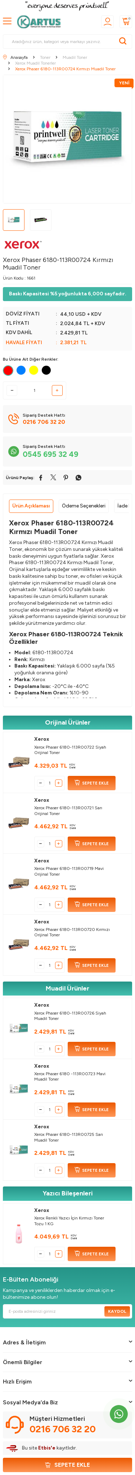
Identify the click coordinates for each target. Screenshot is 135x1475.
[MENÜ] (7, 21)
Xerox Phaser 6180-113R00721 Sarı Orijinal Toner (68, 810)
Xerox (41, 739)
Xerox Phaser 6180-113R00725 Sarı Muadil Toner (68, 1137)
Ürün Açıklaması (31, 506)
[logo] (41, 22)
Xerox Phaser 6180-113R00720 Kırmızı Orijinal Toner (72, 932)
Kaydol (117, 1311)
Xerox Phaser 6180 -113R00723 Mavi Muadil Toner (69, 1076)
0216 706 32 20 (63, 1429)
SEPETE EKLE (92, 783)
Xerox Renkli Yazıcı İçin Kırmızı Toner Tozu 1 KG (69, 1221)
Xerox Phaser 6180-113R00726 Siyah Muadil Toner (70, 1016)
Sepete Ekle (67, 1464)
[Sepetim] (126, 21)
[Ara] (122, 41)
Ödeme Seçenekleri (83, 506)
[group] (67, 139)
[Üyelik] (107, 21)
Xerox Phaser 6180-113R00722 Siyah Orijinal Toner (70, 750)
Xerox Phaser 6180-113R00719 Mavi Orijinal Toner (69, 871)
